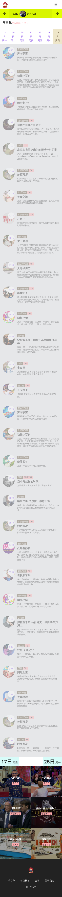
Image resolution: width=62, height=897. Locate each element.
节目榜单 (25, 880)
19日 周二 (13, 36)
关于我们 (49, 880)
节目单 (11, 880)
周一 (52, 762)
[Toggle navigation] (56, 4)
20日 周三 (22, 36)
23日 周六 (48, 36)
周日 (9, 762)
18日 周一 (4, 36)
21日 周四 (31, 36)
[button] (4, 13)
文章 (37, 880)
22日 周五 (40, 36)
